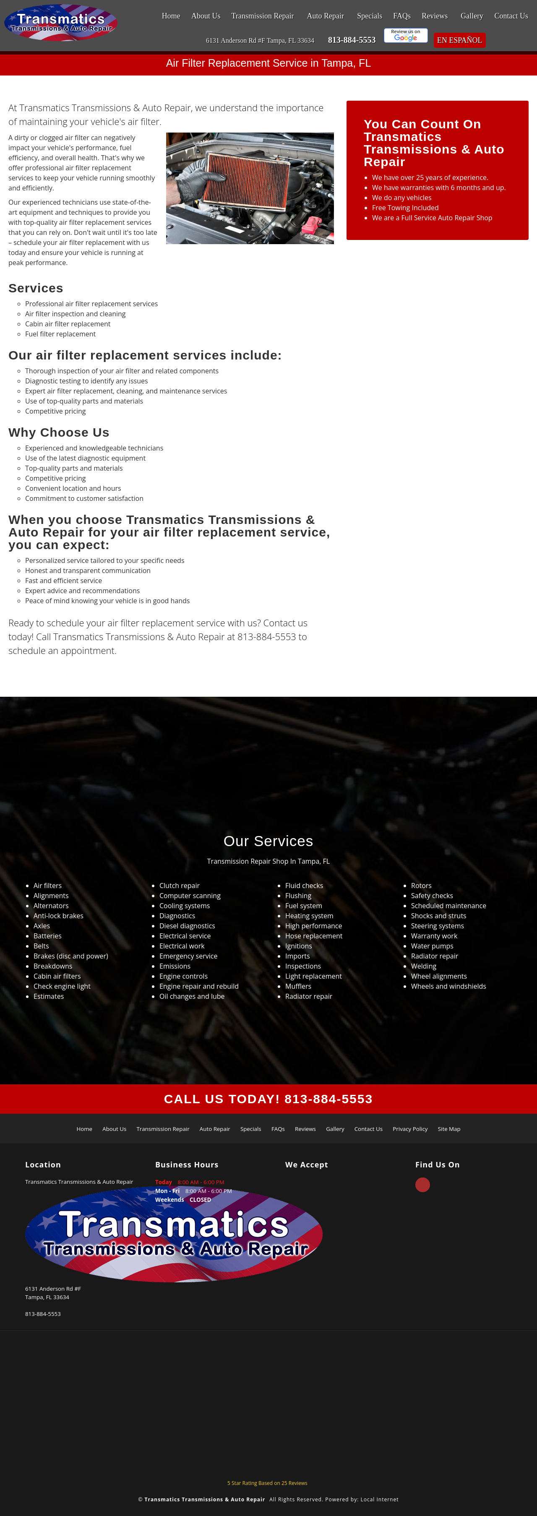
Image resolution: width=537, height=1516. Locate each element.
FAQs (402, 16)
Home (171, 16)
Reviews (435, 16)
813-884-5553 (351, 39)
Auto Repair (325, 16)
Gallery (472, 16)
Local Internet (379, 1499)
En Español (459, 40)
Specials (369, 16)
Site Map (449, 1129)
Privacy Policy (410, 1129)
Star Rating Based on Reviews (267, 1483)
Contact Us (512, 16)
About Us (206, 16)
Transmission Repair (263, 16)
